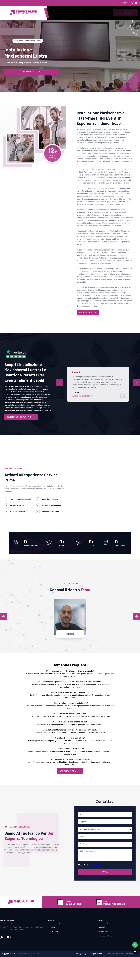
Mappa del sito (96, 954)
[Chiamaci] (60, 902)
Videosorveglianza (59, 15)
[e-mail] (99, 902)
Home (53, 10)
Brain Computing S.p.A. (129, 954)
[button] (3, 616)
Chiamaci (67, 901)
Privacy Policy (94, 865)
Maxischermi (77, 10)
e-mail (105, 901)
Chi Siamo (64, 10)
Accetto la (90, 865)
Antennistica (92, 10)
